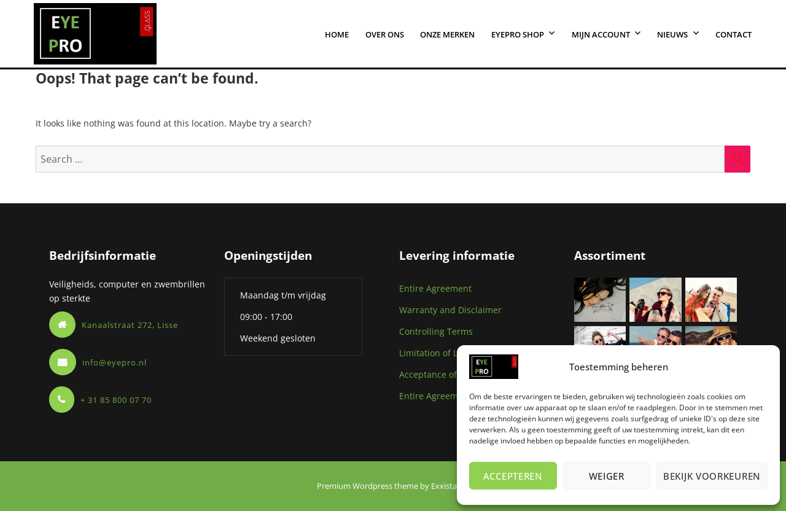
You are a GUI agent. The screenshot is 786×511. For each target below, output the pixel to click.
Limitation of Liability (442, 353)
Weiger (607, 476)
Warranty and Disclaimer (450, 310)
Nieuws (672, 34)
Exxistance (450, 485)
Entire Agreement (435, 288)
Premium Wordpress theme (367, 485)
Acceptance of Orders (443, 374)
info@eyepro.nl (114, 362)
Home (337, 34)
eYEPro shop (517, 34)
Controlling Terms (436, 331)
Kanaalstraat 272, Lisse (130, 324)
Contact (733, 34)
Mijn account (601, 34)
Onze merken (447, 34)
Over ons (384, 34)
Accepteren (513, 476)
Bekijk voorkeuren (712, 476)
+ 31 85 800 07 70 (116, 399)
